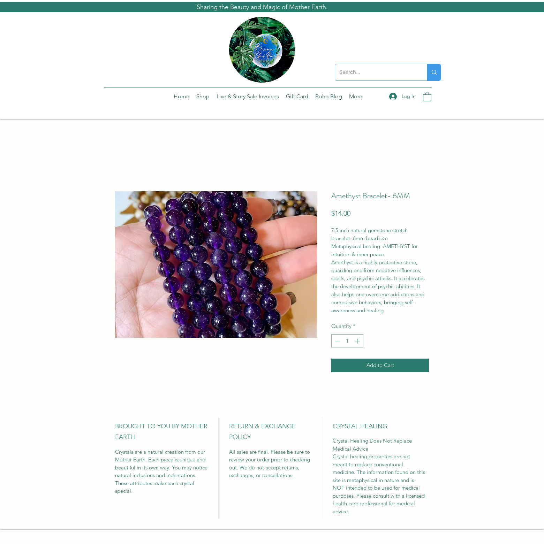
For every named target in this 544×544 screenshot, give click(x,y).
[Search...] (376, 72)
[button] (427, 96)
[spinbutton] (347, 341)
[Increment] (358, 341)
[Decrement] (337, 341)
